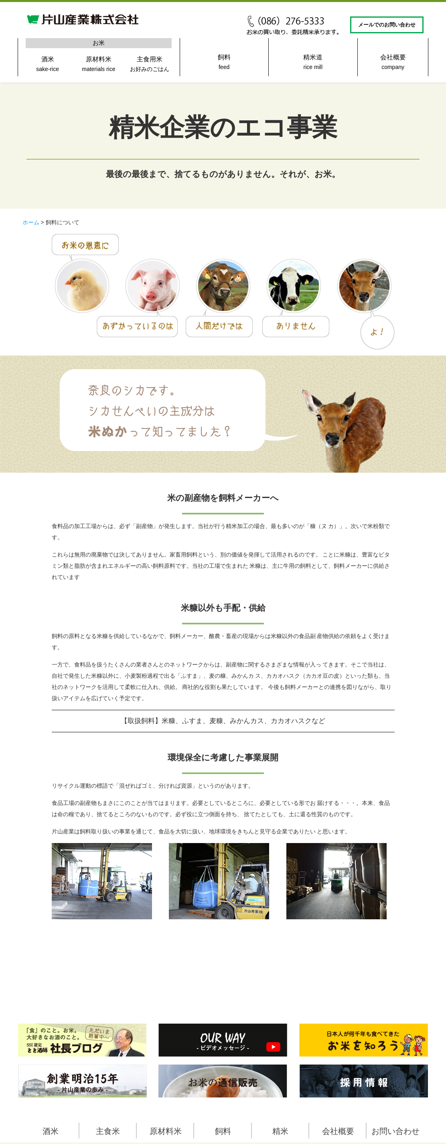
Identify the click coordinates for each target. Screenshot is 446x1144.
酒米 (47, 65)
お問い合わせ (395, 1131)
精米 (280, 1131)
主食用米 (150, 65)
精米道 (312, 63)
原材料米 (98, 65)
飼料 (224, 63)
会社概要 (392, 63)
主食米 (108, 1131)
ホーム (30, 222)
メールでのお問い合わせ (387, 25)
